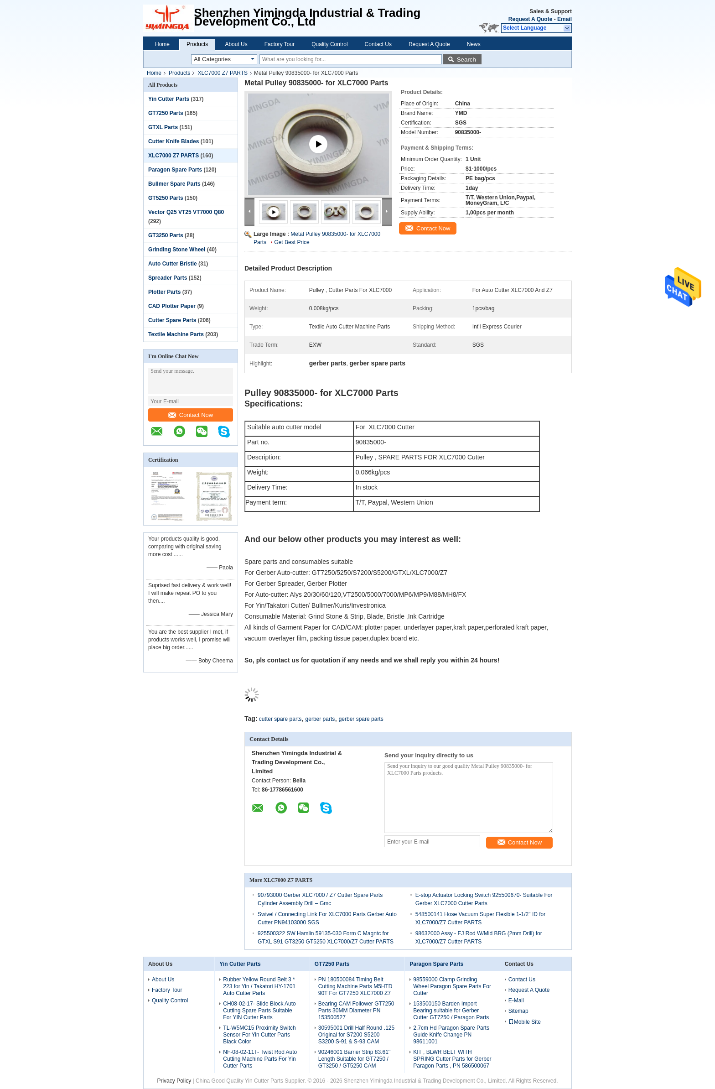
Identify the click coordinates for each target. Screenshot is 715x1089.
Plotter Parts (164, 292)
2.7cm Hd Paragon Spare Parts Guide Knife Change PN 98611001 (451, 1035)
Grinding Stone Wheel (176, 249)
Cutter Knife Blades (173, 141)
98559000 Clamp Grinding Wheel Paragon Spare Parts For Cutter (452, 986)
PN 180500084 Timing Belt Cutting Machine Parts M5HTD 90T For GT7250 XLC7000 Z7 (355, 986)
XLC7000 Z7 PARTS (222, 73)
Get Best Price (291, 242)
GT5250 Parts (165, 198)
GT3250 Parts (165, 235)
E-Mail (516, 1000)
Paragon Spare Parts (175, 170)
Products (197, 44)
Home (162, 44)
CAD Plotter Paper (172, 306)
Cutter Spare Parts (172, 320)
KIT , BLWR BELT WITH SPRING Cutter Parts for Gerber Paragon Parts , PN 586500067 (452, 1059)
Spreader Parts (167, 278)
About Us (236, 44)
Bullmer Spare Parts (174, 184)
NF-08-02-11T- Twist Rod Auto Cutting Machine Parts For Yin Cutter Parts (260, 1059)
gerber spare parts (361, 719)
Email (564, 19)
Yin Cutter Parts (168, 99)
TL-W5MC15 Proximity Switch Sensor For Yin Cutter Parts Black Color (259, 1035)
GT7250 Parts (165, 113)
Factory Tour (279, 44)
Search (466, 59)
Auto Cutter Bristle (172, 264)
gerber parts (320, 719)
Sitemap (518, 1011)
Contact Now (190, 415)
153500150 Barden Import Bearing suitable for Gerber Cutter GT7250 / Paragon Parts (451, 1010)
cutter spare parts (280, 719)
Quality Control (329, 44)
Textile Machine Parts (176, 334)
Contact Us (378, 44)
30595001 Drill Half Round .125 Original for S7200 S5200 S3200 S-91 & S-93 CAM (356, 1035)
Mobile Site (524, 1022)
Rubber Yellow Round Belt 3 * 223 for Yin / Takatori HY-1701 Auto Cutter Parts (259, 986)
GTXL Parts (163, 127)
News (474, 44)
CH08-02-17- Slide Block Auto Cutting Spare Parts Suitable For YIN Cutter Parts (259, 1010)
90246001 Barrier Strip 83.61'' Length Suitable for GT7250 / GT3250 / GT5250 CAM (354, 1059)
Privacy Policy (174, 1081)
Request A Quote (530, 19)
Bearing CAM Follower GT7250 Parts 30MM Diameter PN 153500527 (356, 1010)
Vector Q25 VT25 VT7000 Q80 (186, 212)
